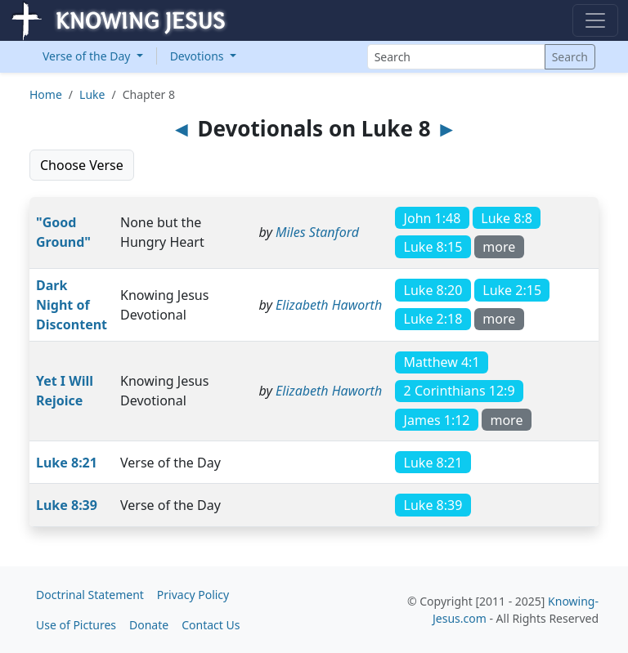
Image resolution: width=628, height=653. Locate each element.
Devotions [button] (198, 56)
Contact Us (211, 625)
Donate (148, 625)
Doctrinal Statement (90, 594)
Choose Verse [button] (81, 165)
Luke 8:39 (66, 505)
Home (45, 94)
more (498, 247)
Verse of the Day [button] (88, 56)
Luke (92, 94)
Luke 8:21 (66, 463)
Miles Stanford (317, 232)
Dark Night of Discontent (71, 304)
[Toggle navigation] (595, 20)
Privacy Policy (193, 594)
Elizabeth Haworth (329, 305)
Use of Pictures (76, 625)
